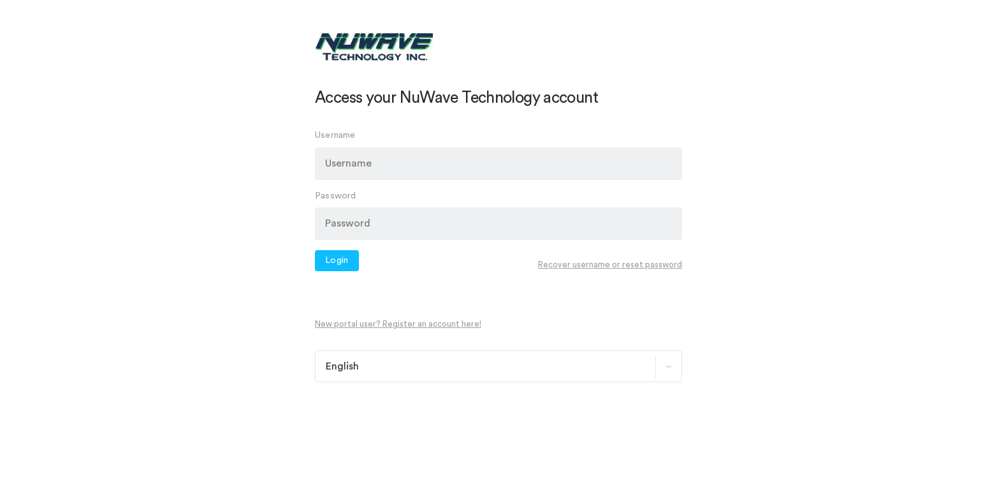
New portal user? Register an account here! (398, 324)
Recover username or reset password (610, 264)
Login (337, 260)
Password (335, 195)
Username (335, 135)
